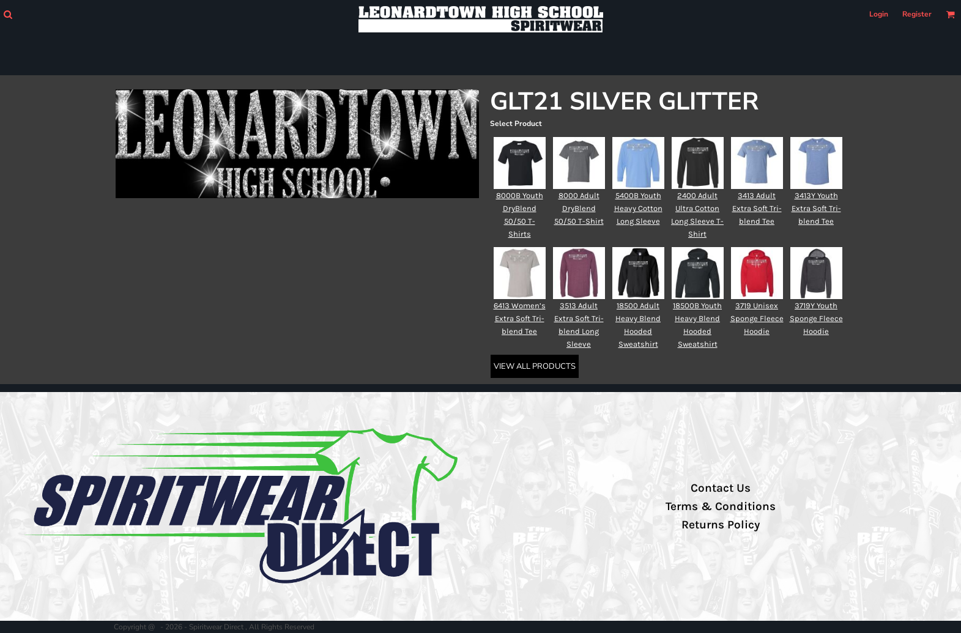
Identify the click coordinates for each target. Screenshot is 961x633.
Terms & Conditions (721, 506)
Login (878, 14)
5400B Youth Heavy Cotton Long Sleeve (638, 208)
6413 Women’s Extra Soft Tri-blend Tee (520, 318)
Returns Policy (720, 524)
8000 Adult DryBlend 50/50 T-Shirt (579, 208)
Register (917, 14)
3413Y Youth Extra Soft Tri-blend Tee (816, 208)
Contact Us (721, 488)
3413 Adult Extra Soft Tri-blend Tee (757, 208)
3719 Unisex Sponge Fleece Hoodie (757, 318)
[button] (7, 14)
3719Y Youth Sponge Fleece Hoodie (816, 318)
